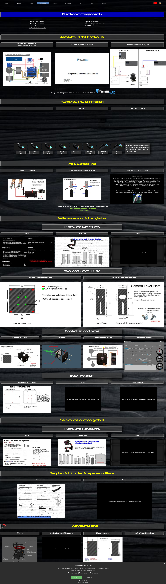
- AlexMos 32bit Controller (36, 21)
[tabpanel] (157, 3)
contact (104, 3)
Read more (92, 570)
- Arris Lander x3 (33, 26)
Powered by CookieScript (83, 582)
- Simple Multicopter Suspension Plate (94, 23)
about (92, 3)
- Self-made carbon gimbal (91, 21)
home (6, 3)
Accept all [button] (76, 577)
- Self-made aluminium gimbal (37, 28)
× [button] (164, 563)
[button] (83, 580)
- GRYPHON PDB (89, 26)
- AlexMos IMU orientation (36, 23)
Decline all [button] (89, 577)
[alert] (83, 573)
